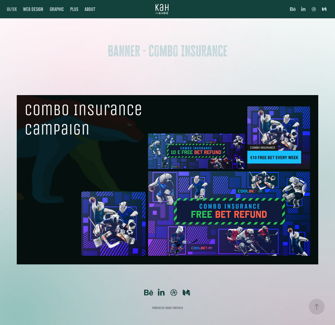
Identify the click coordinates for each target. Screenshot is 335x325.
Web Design (33, 9)
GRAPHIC (57, 9)
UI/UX (12, 9)
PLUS (74, 9)
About (90, 9)
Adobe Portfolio (174, 308)
